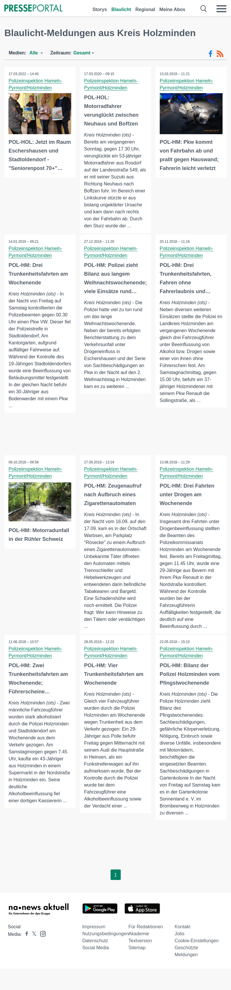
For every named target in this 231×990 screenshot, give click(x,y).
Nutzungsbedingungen (105, 940)
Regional (145, 9)
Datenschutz (95, 947)
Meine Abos (172, 9)
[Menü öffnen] (221, 9)
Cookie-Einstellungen (196, 947)
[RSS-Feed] (220, 54)
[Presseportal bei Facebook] (25, 941)
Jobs (179, 940)
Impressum (93, 933)
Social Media (95, 954)
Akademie (138, 940)
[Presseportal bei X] (32, 941)
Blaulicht (121, 9)
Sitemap (136, 954)
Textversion (140, 947)
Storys (100, 9)
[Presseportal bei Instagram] (41, 940)
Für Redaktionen (145, 933)
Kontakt (182, 933)
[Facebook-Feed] (210, 54)
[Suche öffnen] (203, 9)
